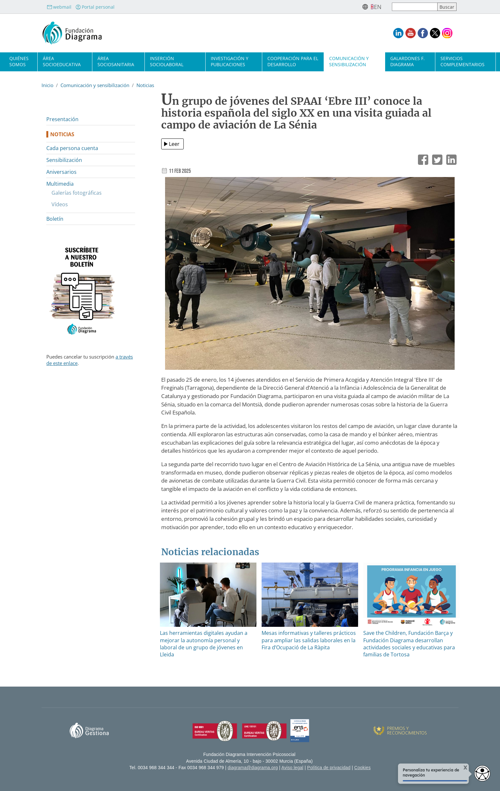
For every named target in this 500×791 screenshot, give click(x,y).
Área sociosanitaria (115, 61)
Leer (174, 143)
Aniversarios (61, 171)
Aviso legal (292, 767)
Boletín (54, 218)
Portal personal (95, 7)
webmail (59, 7)
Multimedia (60, 183)
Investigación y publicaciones (229, 61)
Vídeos (59, 204)
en (378, 7)
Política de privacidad (329, 767)
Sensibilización (64, 160)
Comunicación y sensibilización (349, 61)
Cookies (362, 767)
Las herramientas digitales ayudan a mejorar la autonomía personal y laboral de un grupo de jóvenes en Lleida (203, 643)
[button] (310, 276)
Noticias (145, 85)
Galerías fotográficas (76, 192)
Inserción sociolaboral (166, 61)
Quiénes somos (19, 61)
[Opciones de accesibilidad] (482, 773)
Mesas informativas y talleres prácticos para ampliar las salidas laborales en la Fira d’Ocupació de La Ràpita (309, 640)
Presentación (62, 119)
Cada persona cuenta (72, 148)
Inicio (47, 85)
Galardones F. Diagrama (407, 61)
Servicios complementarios (462, 61)
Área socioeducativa (62, 61)
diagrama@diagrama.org (253, 767)
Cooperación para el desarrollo (292, 61)
